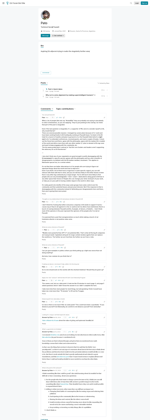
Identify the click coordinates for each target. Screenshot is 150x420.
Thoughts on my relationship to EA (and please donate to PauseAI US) (62, 177)
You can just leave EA (48, 93)
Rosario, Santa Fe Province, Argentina (81, 31)
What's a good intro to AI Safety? (51, 307)
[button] (57, 95)
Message (45, 35)
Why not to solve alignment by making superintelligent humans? (70, 73)
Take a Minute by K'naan (50, 298)
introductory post (63, 335)
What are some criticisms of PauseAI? (53, 205)
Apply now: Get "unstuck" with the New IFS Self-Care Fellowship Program (63, 256)
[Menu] (3, 3)
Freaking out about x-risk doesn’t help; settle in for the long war (60, 242)
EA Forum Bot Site (16, 3)
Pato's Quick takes (55, 67)
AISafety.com (55, 313)
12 (103, 74)
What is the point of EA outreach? (52, 346)
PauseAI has (64, 362)
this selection (46, 315)
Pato (47, 69)
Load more (44, 397)
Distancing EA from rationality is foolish (53, 277)
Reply (44, 172)
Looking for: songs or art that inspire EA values (55, 293)
